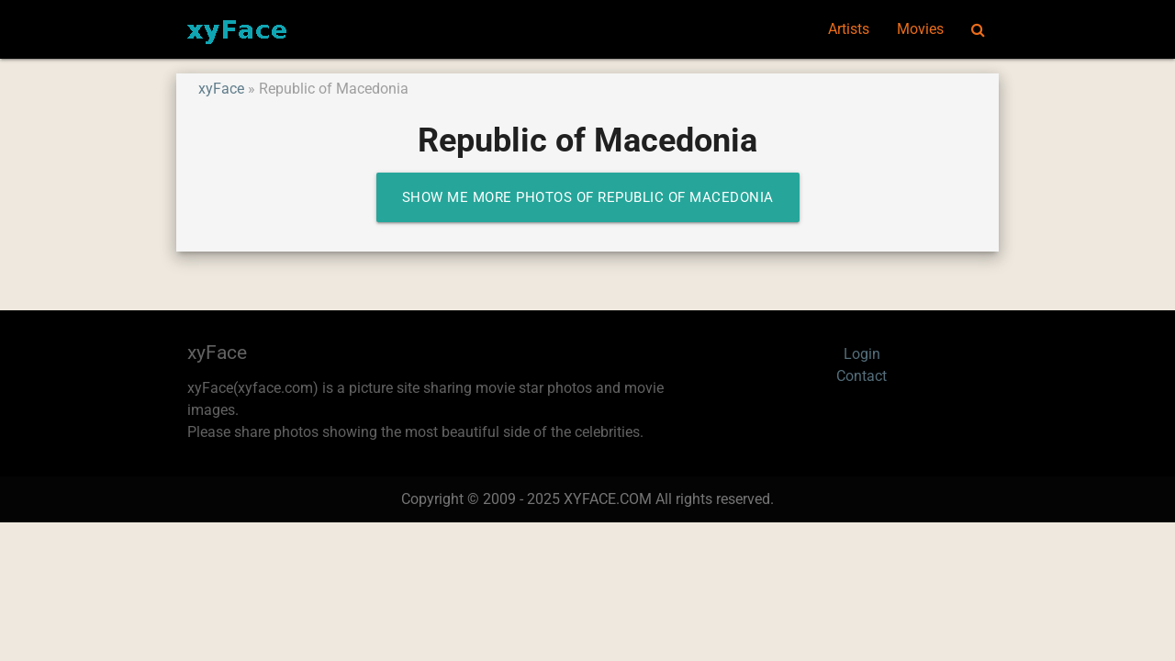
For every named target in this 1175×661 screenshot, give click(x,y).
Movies (920, 29)
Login (862, 354)
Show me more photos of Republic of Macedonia (588, 197)
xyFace (221, 88)
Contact (861, 376)
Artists (848, 29)
